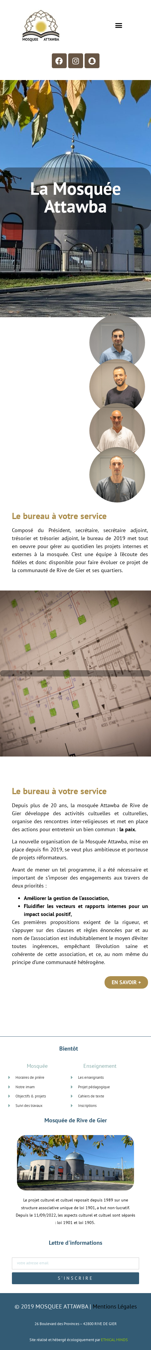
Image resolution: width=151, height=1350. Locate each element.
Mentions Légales (115, 1306)
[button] (118, 25)
